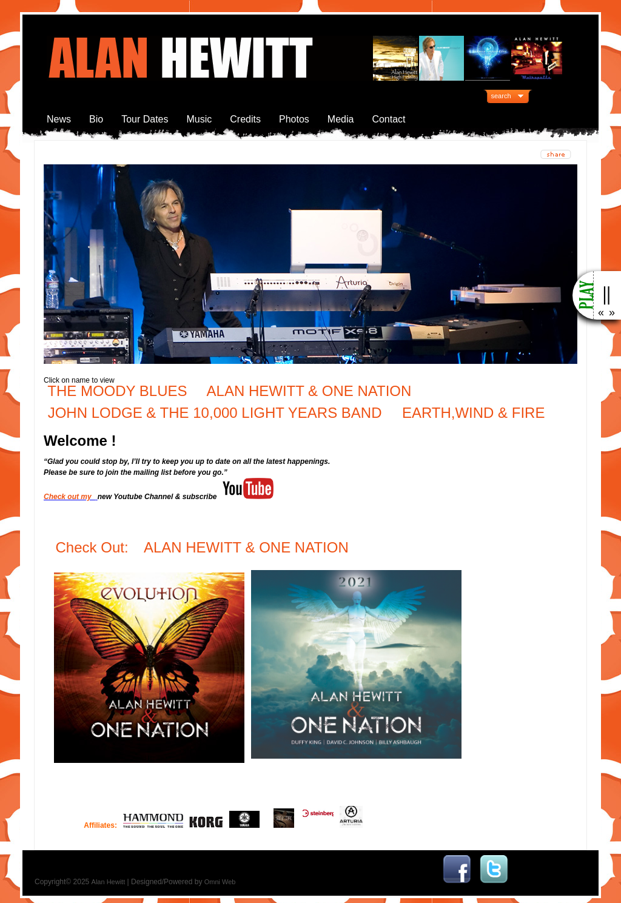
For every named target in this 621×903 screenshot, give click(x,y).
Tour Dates (144, 119)
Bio (96, 119)
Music (199, 119)
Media (340, 119)
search (501, 95)
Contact (388, 119)
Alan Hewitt (109, 881)
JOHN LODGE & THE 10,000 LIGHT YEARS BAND (215, 413)
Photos (294, 119)
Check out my (69, 496)
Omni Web (220, 881)
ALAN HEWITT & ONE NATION (309, 391)
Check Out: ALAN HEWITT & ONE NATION (204, 547)
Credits (245, 119)
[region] (310, 264)
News (59, 119)
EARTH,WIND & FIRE (471, 413)
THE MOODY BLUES (117, 391)
